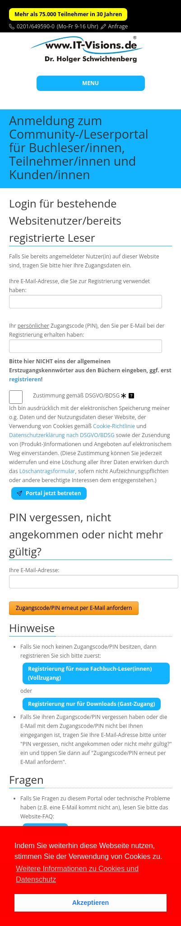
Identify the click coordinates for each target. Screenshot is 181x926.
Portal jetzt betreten (49, 493)
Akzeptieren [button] (90, 902)
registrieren (25, 379)
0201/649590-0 (36, 26)
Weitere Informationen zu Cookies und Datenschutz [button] (77, 874)
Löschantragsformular (47, 471)
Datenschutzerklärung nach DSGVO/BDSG (62, 435)
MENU (90, 83)
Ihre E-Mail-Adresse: (34, 570)
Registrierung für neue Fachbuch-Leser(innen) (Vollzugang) (90, 673)
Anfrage (118, 26)
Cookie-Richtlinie (114, 426)
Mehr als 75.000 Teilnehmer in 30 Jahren (68, 14)
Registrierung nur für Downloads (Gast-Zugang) (91, 704)
